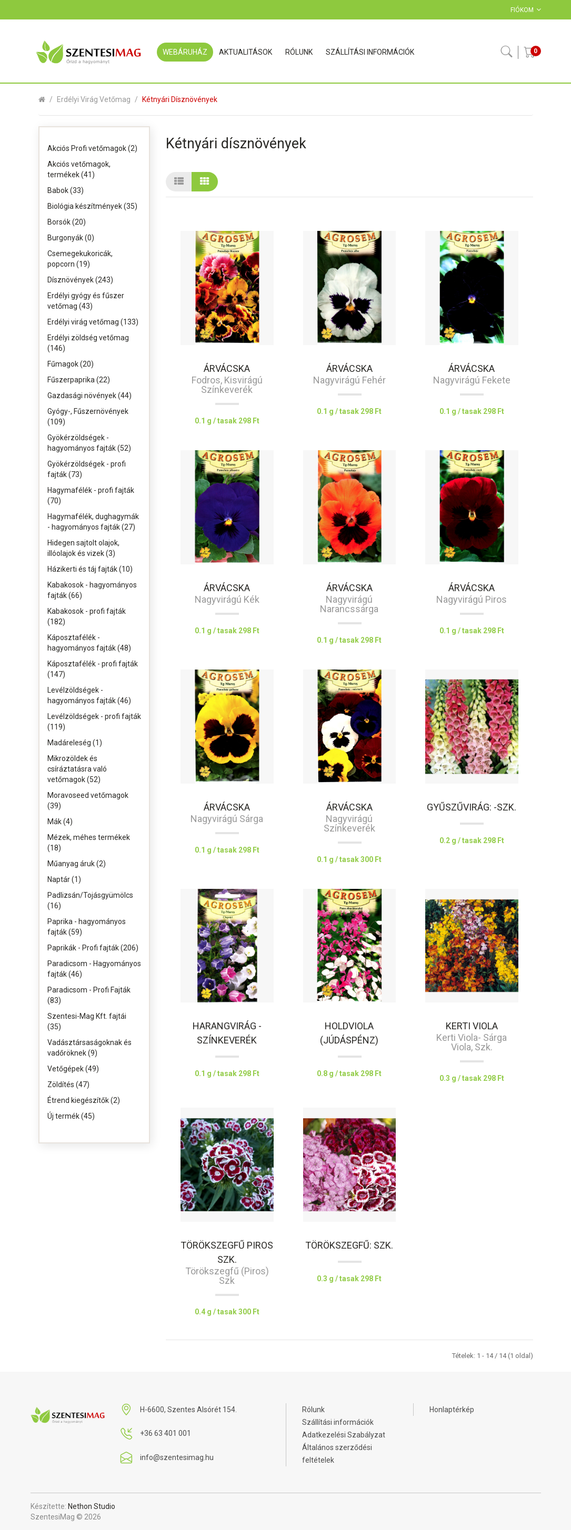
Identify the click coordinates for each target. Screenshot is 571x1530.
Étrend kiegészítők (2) (83, 1100)
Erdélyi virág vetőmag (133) (92, 322)
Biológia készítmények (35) (92, 206)
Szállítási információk (338, 1422)
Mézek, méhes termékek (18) (88, 842)
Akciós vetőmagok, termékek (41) (79, 169)
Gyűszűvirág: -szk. (471, 807)
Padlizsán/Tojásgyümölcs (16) (90, 900)
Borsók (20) (66, 222)
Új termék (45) (71, 1116)
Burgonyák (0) (70, 238)
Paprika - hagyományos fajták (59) (86, 926)
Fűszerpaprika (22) (78, 380)
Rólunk (313, 1409)
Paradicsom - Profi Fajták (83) (89, 995)
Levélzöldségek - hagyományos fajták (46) (89, 695)
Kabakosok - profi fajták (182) (86, 616)
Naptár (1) (64, 879)
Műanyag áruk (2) (76, 863)
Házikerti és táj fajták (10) (90, 569)
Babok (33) (65, 190)
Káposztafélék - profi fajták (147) (92, 669)
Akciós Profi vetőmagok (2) (92, 148)
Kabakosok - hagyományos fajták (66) (92, 590)
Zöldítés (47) (68, 1084)
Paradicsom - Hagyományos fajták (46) (94, 968)
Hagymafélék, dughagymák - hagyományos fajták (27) (93, 521)
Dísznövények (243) (80, 280)
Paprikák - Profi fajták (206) (92, 948)
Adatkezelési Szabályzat (343, 1435)
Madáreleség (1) (74, 742)
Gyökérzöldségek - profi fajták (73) (86, 469)
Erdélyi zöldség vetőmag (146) (88, 342)
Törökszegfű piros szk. (227, 1252)
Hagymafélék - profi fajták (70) (90, 495)
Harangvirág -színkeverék (227, 1033)
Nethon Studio (91, 1506)
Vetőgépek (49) (73, 1069)
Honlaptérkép (451, 1409)
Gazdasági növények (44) (89, 395)
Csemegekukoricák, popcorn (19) (80, 258)
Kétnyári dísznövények (179, 99)
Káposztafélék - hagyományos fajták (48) (89, 642)
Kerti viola (472, 1025)
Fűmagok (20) (70, 364)
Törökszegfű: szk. (349, 1245)
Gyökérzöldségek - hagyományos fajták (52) (89, 442)
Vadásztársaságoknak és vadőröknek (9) (89, 1047)
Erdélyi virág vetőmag (94, 99)
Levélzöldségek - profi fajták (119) (94, 721)
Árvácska (227, 368)
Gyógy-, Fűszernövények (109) (87, 416)
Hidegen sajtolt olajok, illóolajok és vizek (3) (83, 548)
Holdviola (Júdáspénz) (349, 1033)
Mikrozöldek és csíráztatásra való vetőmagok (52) (77, 769)
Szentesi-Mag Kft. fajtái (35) (86, 1021)
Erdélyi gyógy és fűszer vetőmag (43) (85, 300)
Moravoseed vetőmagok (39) (87, 800)
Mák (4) (60, 821)
